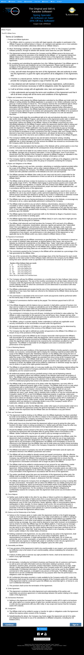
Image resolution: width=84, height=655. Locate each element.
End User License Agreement (42, 639)
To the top (42, 629)
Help (59, 1)
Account (45, 1)
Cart (53, 1)
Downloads (28, 1)
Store (20, 1)
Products (12, 1)
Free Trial (37, 1)
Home (3, 1)
